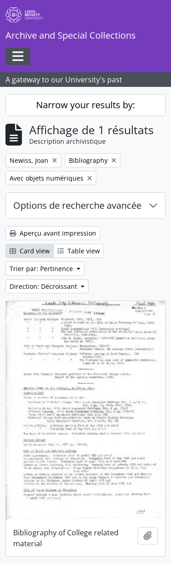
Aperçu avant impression (53, 233)
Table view (78, 251)
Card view (30, 251)
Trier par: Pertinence (42, 268)
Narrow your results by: (85, 105)
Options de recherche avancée (77, 205)
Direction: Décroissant (44, 286)
